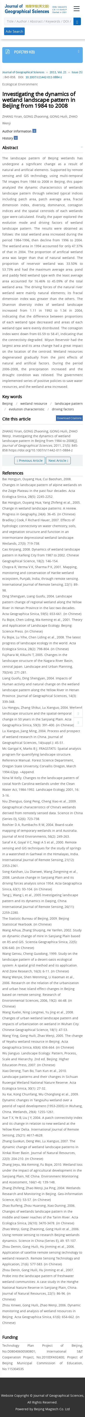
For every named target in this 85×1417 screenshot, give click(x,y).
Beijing (7, 403)
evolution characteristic (26, 409)
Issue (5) (77, 72)
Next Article (58, 460)
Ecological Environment (20, 84)
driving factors (63, 409)
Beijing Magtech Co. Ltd (52, 1409)
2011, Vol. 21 (58, 72)
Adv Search (14, 31)
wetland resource (33, 403)
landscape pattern (69, 403)
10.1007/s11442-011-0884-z (43, 77)
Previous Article (29, 460)
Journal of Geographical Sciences (23, 72)
